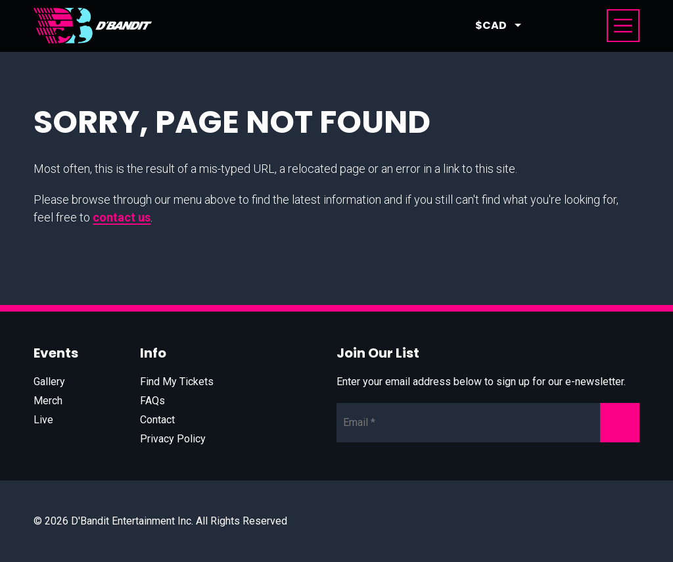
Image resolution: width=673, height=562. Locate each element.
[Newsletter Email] (487, 422)
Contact (157, 419)
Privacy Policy (173, 439)
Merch (48, 400)
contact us (122, 217)
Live (43, 419)
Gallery (49, 381)
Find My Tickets (177, 381)
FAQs (152, 400)
